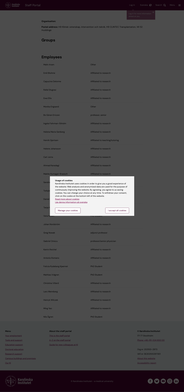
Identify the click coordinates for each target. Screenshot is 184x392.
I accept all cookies (117, 210)
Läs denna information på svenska (71, 202)
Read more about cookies (67, 199)
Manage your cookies (68, 210)
